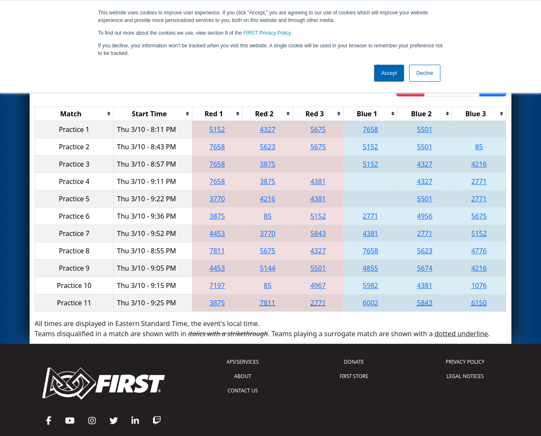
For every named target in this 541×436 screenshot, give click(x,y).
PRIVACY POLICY (464, 361)
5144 (268, 268)
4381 (318, 181)
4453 (217, 233)
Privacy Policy (267, 33)
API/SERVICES (243, 361)
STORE (353, 376)
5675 (318, 129)
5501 (425, 129)
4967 (318, 285)
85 (479, 146)
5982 (370, 285)
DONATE (354, 361)
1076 (479, 285)
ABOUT (242, 376)
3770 (217, 198)
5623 (268, 146)
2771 (479, 181)
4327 (268, 129)
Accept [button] (389, 73)
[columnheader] (74, 114)
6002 (370, 302)
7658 (370, 129)
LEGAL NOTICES (465, 376)
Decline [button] (424, 73)
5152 (217, 129)
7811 (217, 250)
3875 (268, 164)
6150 (479, 302)
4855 (370, 268)
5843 (318, 233)
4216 (479, 164)
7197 (217, 285)
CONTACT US (242, 390)
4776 (479, 250)
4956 (425, 216)
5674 (425, 268)
